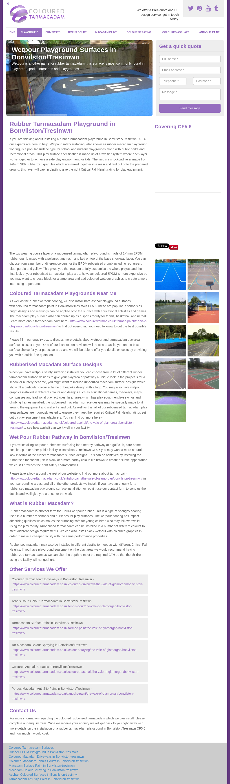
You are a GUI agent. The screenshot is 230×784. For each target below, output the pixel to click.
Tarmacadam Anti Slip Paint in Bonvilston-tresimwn (44, 779)
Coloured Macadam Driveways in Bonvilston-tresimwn (46, 756)
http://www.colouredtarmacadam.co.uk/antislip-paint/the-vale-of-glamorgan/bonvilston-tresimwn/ (75, 478)
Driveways (53, 32)
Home (11, 32)
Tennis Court (77, 32)
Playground (29, 32)
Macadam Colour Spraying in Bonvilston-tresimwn (43, 770)
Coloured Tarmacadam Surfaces (31, 747)
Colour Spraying (139, 32)
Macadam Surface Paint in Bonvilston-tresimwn (42, 765)
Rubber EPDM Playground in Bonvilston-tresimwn (43, 752)
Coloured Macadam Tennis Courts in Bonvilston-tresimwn (48, 761)
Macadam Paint (106, 32)
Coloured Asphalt (175, 32)
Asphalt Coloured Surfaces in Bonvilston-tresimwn (43, 774)
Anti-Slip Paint (209, 32)
